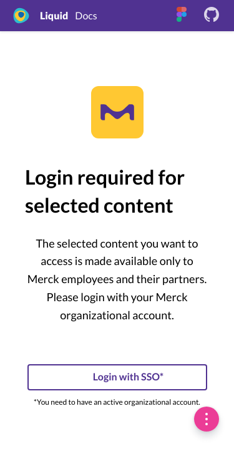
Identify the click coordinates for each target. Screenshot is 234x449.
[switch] (206, 419)
